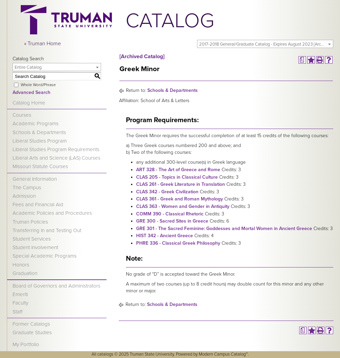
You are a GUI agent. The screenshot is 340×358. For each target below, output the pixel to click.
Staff (17, 312)
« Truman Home (42, 43)
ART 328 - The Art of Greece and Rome (178, 170)
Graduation (25, 273)
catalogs (105, 354)
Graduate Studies (32, 332)
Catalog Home (29, 103)
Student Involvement (35, 247)
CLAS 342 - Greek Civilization (167, 192)
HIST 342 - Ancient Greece (164, 236)
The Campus (27, 187)
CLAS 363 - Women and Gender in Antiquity (182, 206)
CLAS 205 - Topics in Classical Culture (177, 177)
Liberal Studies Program (40, 141)
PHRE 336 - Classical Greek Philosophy (178, 243)
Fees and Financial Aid (38, 204)
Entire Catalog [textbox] (28, 67)
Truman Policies (30, 222)
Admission (24, 196)
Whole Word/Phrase (38, 84)
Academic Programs (36, 123)
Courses (22, 115)
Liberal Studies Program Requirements (56, 149)
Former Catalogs (31, 324)
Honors (21, 265)
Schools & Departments (39, 132)
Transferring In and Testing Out (47, 230)
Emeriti (20, 294)
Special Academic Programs (45, 256)
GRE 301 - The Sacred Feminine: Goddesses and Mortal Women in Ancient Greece (224, 228)
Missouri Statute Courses (40, 166)
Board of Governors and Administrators (56, 286)
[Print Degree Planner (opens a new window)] (302, 60)
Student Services (32, 239)
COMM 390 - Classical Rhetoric (170, 214)
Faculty (20, 303)
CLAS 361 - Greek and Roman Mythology (179, 199)
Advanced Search (31, 92)
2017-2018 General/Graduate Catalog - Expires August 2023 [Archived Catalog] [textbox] (266, 44)
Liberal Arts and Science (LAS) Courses (56, 158)
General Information (35, 179)
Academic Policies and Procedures (52, 213)
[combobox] (265, 44)
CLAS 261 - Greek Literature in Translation (180, 184)
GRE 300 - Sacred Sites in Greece (172, 221)
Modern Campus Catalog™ (223, 354)
